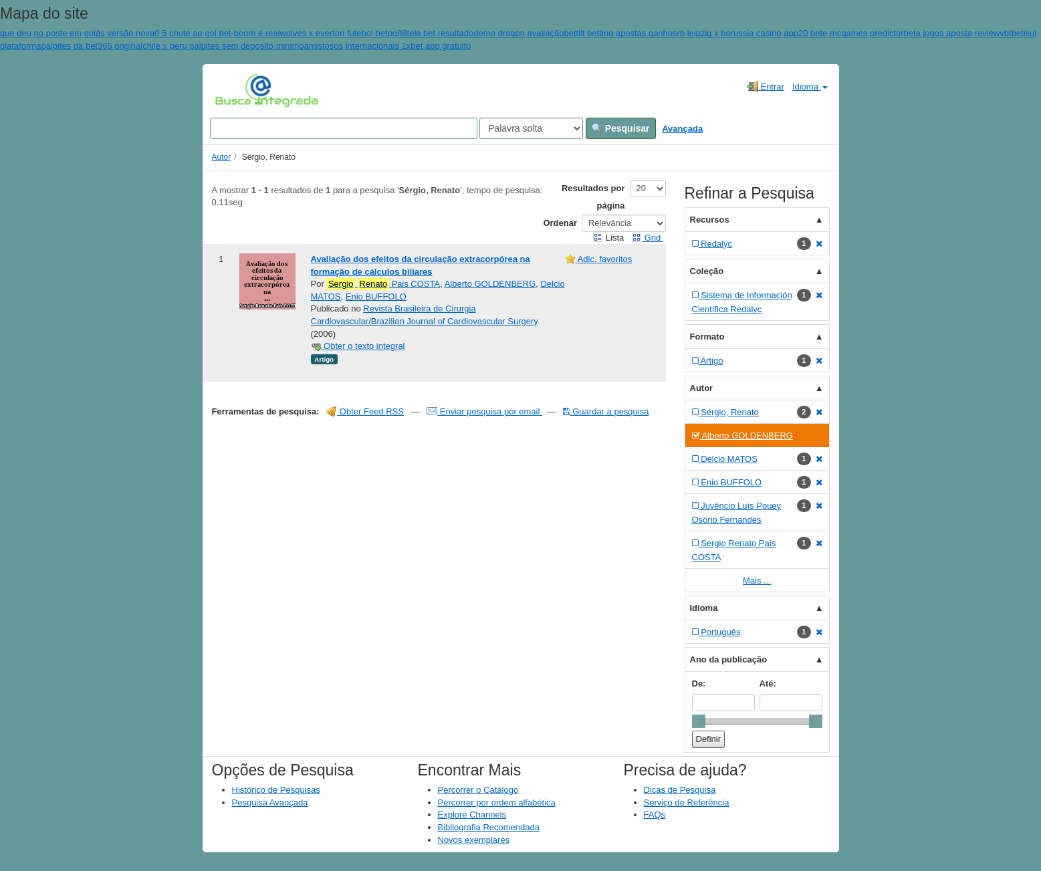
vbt (1005, 33)
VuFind (236, 90)
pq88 (397, 33)
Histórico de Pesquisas (276, 790)
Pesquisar (621, 128)
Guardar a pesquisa (606, 411)
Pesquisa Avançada (270, 802)
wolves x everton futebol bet (333, 33)
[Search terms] (343, 128)
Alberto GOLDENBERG (490, 284)
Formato (707, 337)
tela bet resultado (440, 33)
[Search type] (531, 128)
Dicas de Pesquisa (680, 790)
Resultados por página (593, 197)
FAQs (655, 815)
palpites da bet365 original (91, 46)
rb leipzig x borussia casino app (737, 33)
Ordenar (560, 223)
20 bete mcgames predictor (851, 33)
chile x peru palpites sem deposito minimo (223, 46)
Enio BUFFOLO (376, 296)
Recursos (709, 220)
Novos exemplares (474, 840)
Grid (647, 238)
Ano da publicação (729, 659)
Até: (768, 683)
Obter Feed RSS (365, 411)
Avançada (682, 129)
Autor (221, 157)
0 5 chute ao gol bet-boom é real (216, 33)
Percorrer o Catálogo (478, 790)
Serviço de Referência (686, 802)
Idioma (810, 87)
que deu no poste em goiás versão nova (77, 33)
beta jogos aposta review (951, 33)
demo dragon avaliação (518, 33)
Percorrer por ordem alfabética (497, 802)
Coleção (707, 271)
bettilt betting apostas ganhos (620, 33)
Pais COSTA (383, 284)
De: (699, 683)
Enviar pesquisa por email (484, 411)
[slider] (698, 721)
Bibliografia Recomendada (489, 827)
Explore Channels (472, 815)
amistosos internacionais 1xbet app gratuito (387, 46)
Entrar (765, 86)
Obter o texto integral (358, 346)
